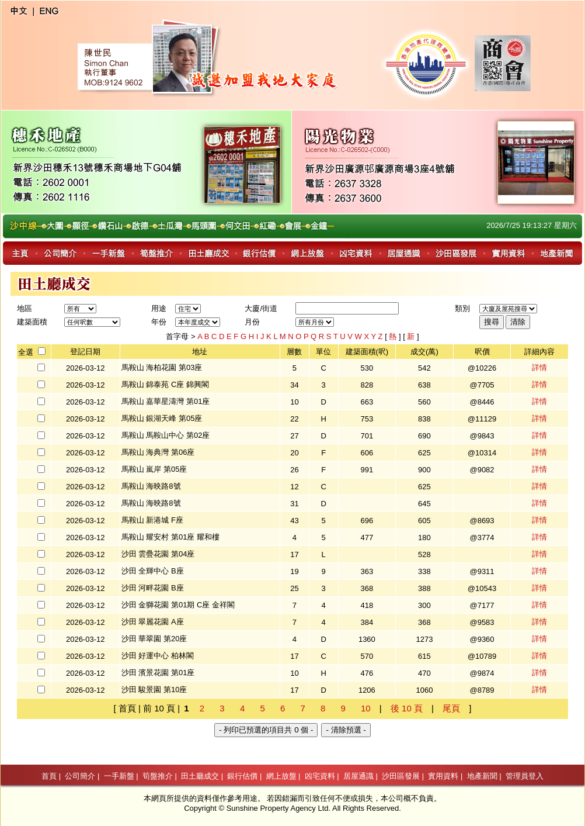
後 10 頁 (407, 708)
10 (366, 708)
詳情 (539, 367)
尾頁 (451, 708)
